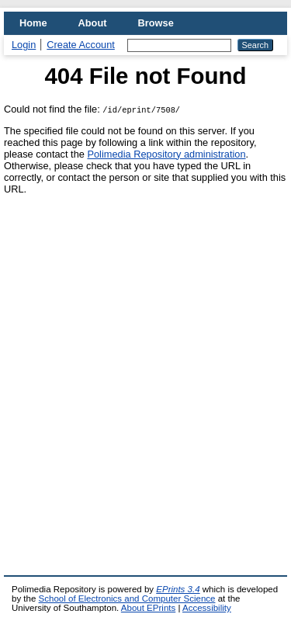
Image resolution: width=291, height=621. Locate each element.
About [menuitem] (92, 23)
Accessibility (206, 607)
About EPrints (148, 607)
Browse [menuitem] (156, 23)
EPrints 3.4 (177, 589)
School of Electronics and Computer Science (127, 598)
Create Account (81, 44)
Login (24, 44)
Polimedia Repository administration (166, 154)
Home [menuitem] (33, 23)
